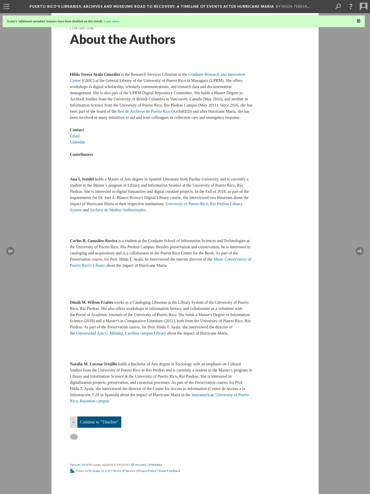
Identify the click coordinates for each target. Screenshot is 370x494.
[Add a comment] (76, 437)
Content (78, 28)
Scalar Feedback (169, 471)
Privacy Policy (146, 471)
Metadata (155, 465)
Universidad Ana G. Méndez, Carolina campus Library (121, 333)
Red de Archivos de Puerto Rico (143, 111)
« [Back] (73, 422)
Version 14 (77, 465)
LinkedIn (77, 142)
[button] (350, 6)
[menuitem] (6, 6)
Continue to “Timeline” (99, 422)
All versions (139, 465)
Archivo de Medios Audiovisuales (118, 210)
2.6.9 (105, 471)
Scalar (96, 471)
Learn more (111, 21)
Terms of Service (123, 471)
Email (75, 136)
